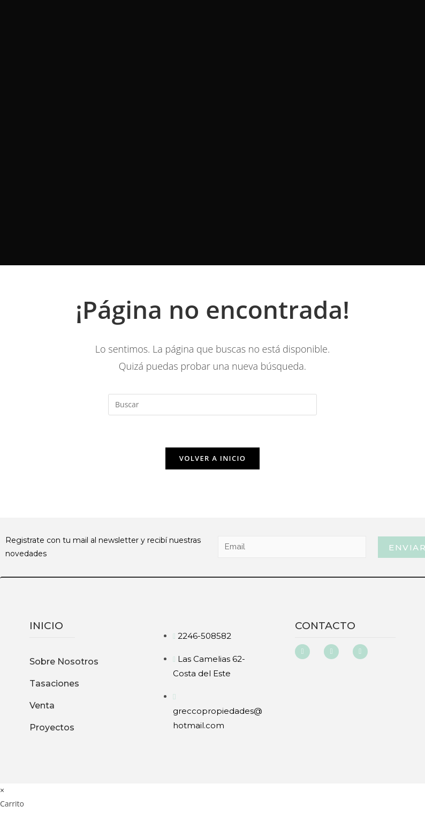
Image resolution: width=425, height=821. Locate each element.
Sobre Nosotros (63, 661)
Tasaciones (54, 683)
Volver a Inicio (212, 458)
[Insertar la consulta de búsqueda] (212, 404)
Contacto (325, 626)
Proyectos (51, 727)
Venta (42, 705)
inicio (46, 626)
